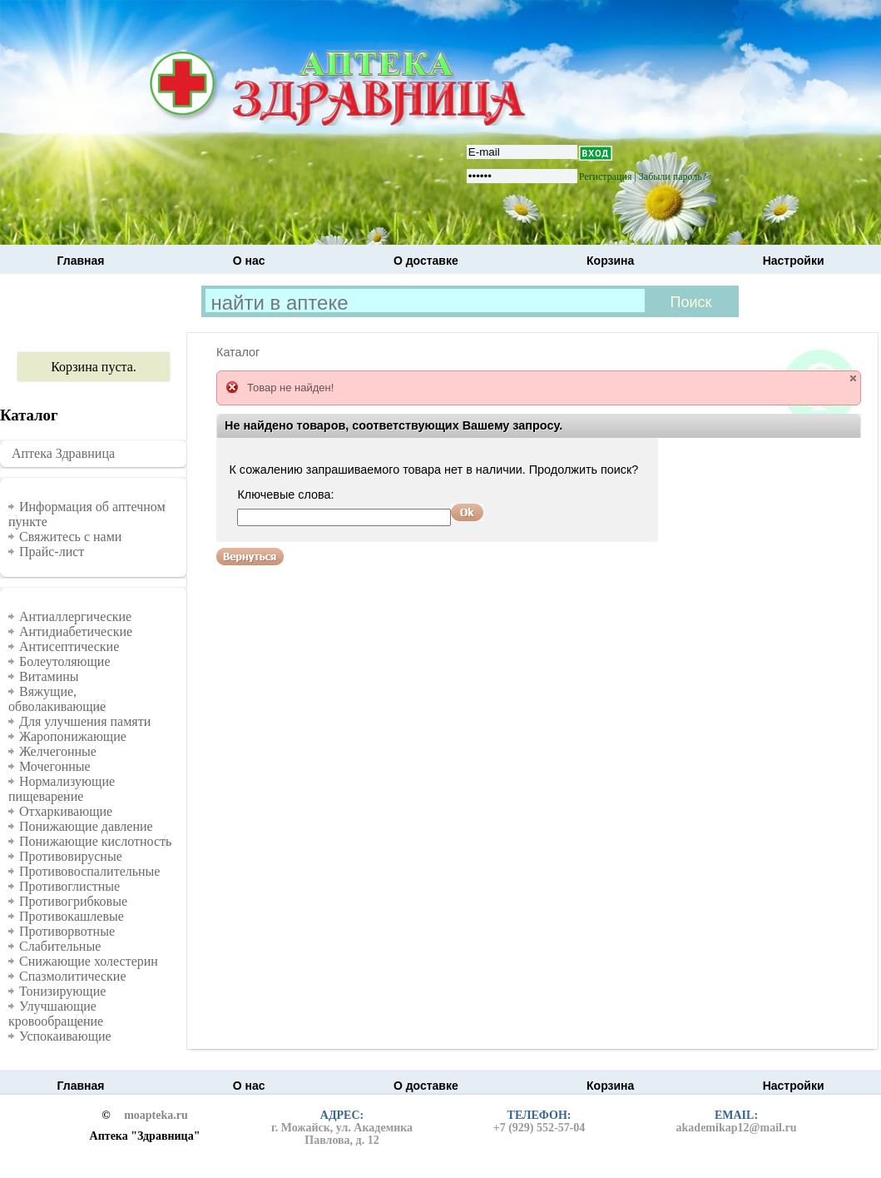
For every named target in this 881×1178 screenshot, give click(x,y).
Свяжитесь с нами (70, 536)
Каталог (238, 352)
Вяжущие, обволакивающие (57, 698)
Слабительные (60, 946)
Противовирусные (70, 856)
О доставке (425, 260)
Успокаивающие (65, 1036)
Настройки (793, 260)
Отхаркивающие (65, 811)
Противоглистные (69, 886)
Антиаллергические (75, 616)
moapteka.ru (156, 1115)
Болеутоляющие (65, 661)
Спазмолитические (72, 976)
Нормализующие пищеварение (61, 788)
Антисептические (69, 646)
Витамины (49, 676)
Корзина (610, 260)
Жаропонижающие (72, 736)
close (853, 378)
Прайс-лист (51, 551)
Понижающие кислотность (95, 841)
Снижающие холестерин (88, 961)
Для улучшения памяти (85, 721)
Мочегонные (55, 766)
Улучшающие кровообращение (55, 1013)
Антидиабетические (75, 631)
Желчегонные (58, 751)
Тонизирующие (62, 991)
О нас (249, 260)
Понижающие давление (86, 826)
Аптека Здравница (63, 453)
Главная (81, 260)
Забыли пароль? (672, 176)
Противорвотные (67, 931)
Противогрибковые (73, 901)
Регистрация (605, 176)
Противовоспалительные (89, 871)
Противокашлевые (71, 916)
